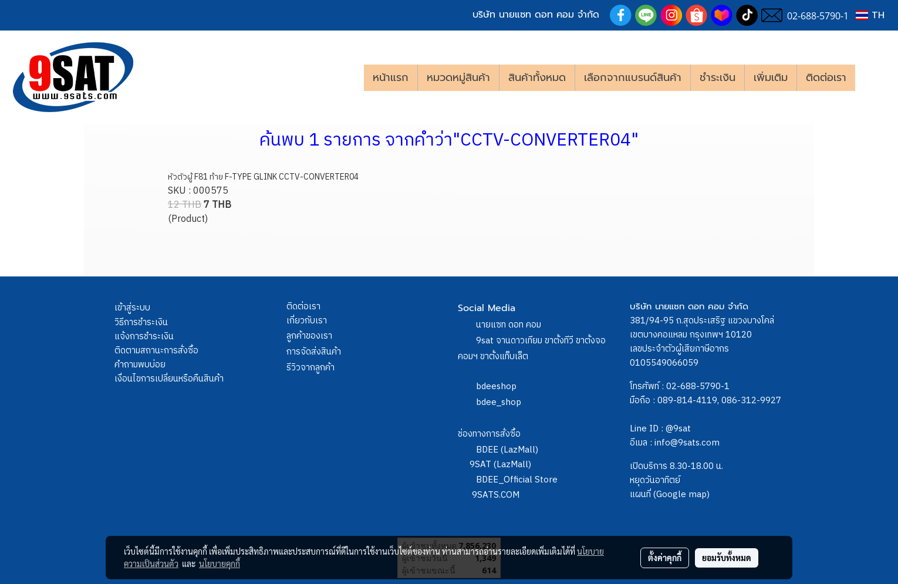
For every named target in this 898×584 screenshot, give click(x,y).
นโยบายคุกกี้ (219, 563)
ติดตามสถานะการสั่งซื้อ (156, 350)
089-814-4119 (687, 400)
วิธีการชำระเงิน (141, 322)
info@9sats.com (687, 443)
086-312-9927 (751, 400)
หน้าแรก (391, 77)
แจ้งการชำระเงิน (144, 336)
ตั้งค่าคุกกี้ (664, 557)
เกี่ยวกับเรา (306, 320)
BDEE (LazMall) (507, 450)
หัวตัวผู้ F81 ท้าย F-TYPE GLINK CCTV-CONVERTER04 (263, 177)
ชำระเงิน (717, 77)
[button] (873, 77)
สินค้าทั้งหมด (537, 77)
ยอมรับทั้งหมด (726, 557)
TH (870, 15)
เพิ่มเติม (771, 77)
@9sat (678, 428)
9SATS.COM (495, 495)
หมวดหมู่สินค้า (458, 77)
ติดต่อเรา (826, 77)
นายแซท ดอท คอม (508, 325)
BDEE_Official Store (517, 479)
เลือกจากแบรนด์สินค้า (632, 77)
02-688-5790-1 (698, 386)
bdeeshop (496, 386)
